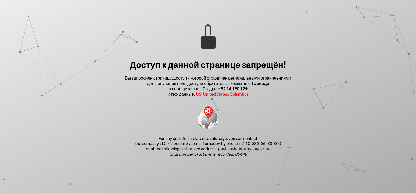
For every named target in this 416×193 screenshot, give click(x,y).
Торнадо (260, 83)
